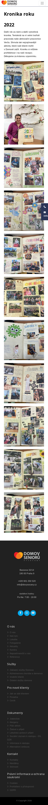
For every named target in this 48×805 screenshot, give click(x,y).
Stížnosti (12, 767)
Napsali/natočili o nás (18, 653)
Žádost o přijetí (15, 729)
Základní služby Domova (20, 670)
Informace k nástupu (18, 743)
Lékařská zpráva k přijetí (20, 733)
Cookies (12, 783)
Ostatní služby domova (19, 680)
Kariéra (12, 650)
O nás (11, 632)
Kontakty (12, 760)
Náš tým (12, 636)
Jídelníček (13, 719)
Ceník (11, 700)
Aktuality (12, 646)
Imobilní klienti (15, 677)
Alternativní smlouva (18, 747)
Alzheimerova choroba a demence (25, 673)
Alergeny (12, 722)
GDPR (11, 790)
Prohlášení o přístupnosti (20, 786)
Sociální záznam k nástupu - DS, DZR (24, 738)
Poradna (12, 697)
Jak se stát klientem (18, 694)
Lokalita (12, 639)
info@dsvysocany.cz (27, 585)
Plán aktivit (13, 726)
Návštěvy (13, 763)
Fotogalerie (14, 643)
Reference (13, 657)
